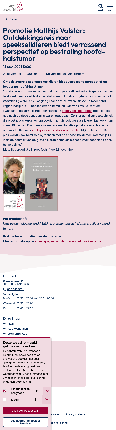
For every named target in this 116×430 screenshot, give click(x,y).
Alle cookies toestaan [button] (25, 410)
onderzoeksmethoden (77, 111)
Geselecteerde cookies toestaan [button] (26, 422)
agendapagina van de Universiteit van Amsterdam (69, 241)
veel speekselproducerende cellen (56, 130)
